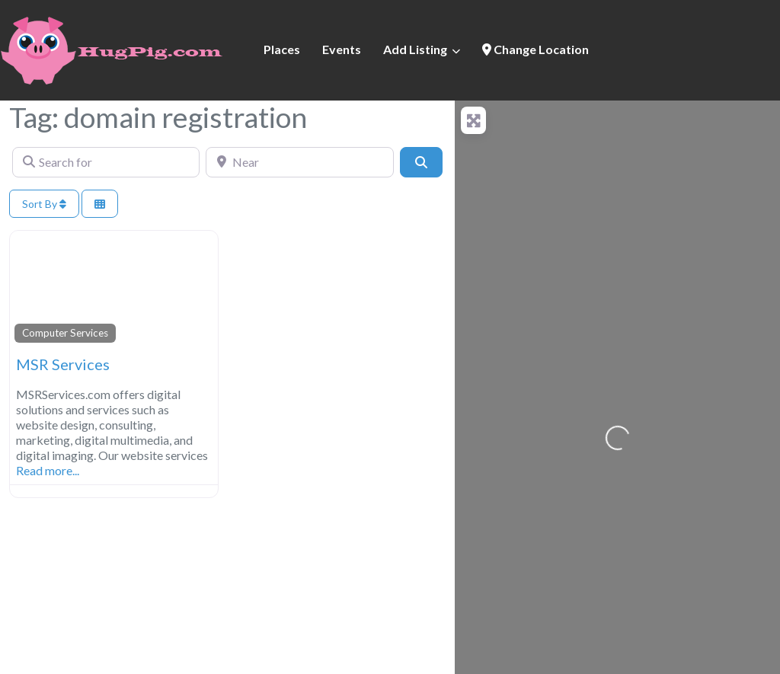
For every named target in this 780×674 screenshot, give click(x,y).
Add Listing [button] (415, 49)
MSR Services (63, 364)
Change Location (535, 49)
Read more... (47, 470)
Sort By (44, 203)
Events (341, 49)
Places (282, 49)
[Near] (299, 162)
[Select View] (100, 204)
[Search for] (106, 162)
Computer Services (65, 333)
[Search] (421, 162)
